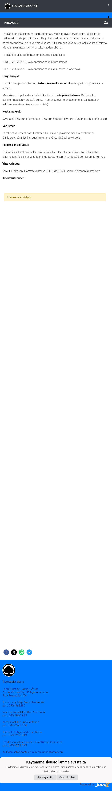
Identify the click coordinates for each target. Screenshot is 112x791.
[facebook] (6, 652)
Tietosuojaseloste (13, 681)
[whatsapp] (21, 652)
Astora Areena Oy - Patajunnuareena (25, 692)
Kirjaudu (56, 22)
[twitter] (14, 652)
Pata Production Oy (14, 695)
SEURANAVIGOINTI (58, 4)
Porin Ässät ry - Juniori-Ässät (20, 688)
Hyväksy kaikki (45, 777)
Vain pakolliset (67, 777)
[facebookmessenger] (29, 652)
